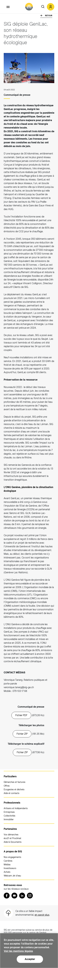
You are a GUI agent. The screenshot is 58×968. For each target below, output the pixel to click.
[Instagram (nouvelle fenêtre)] (30, 896)
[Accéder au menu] (8, 7)
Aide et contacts (11, 793)
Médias (7, 864)
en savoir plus (42, 914)
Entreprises (9, 812)
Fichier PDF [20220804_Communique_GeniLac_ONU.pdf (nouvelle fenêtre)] (21, 715)
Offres (7, 786)
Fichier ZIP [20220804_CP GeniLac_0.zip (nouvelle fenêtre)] (22, 733)
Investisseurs (10, 868)
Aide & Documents (12, 842)
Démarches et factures (14, 782)
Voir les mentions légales (18, 951)
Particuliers (10, 776)
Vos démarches (11, 834)
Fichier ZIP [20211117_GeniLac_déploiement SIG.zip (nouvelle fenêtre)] (22, 752)
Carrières (8, 861)
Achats (7, 872)
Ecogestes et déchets (14, 789)
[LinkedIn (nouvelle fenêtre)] (22, 896)
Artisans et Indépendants (16, 808)
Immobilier (9, 819)
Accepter (30, 959)
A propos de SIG (13, 851)
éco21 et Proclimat (12, 838)
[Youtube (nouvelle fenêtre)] (14, 896)
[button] (50, 7)
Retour (48, 16)
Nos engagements (12, 857)
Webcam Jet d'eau (12, 875)
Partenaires (10, 828)
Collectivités (9, 815)
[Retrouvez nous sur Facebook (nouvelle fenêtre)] (7, 896)
